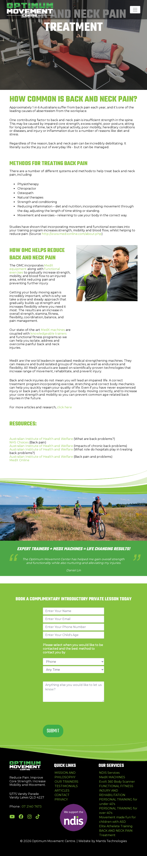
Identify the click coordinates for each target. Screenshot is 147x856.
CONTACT (62, 795)
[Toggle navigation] (135, 9)
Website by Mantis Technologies (102, 841)
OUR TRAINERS (66, 781)
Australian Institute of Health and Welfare (41, 439)
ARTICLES (62, 790)
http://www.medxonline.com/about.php (72, 234)
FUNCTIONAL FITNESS (116, 786)
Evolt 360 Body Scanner (117, 781)
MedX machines (53, 330)
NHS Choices (19, 442)
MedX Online (19, 460)
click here (64, 407)
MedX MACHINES (112, 777)
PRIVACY (61, 799)
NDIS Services (109, 772)
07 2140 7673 (32, 806)
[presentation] (71, 714)
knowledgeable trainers (48, 333)
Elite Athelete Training (116, 826)
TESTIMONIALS (66, 786)
